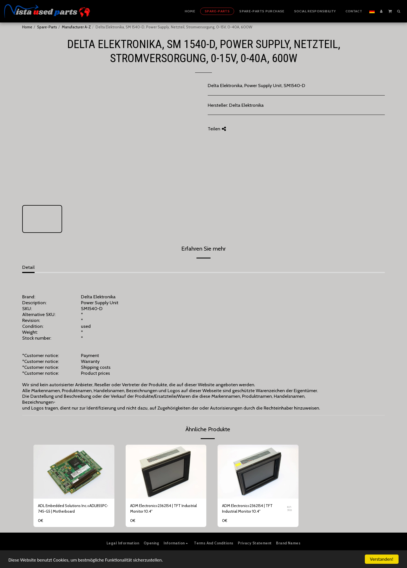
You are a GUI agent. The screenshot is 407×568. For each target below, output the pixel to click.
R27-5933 (289, 509)
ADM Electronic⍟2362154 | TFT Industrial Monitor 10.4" (163, 508)
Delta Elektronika (246, 105)
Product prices (95, 373)
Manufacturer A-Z (76, 27)
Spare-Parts (47, 27)
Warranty (90, 361)
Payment (90, 355)
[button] (390, 11)
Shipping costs (95, 367)
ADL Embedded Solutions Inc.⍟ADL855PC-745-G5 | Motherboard (73, 508)
